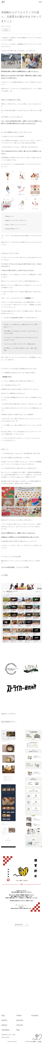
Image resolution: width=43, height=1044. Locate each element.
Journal (6, 30)
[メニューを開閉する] (40, 2)
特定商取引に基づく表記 (8, 1034)
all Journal (21, 924)
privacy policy (5, 1037)
